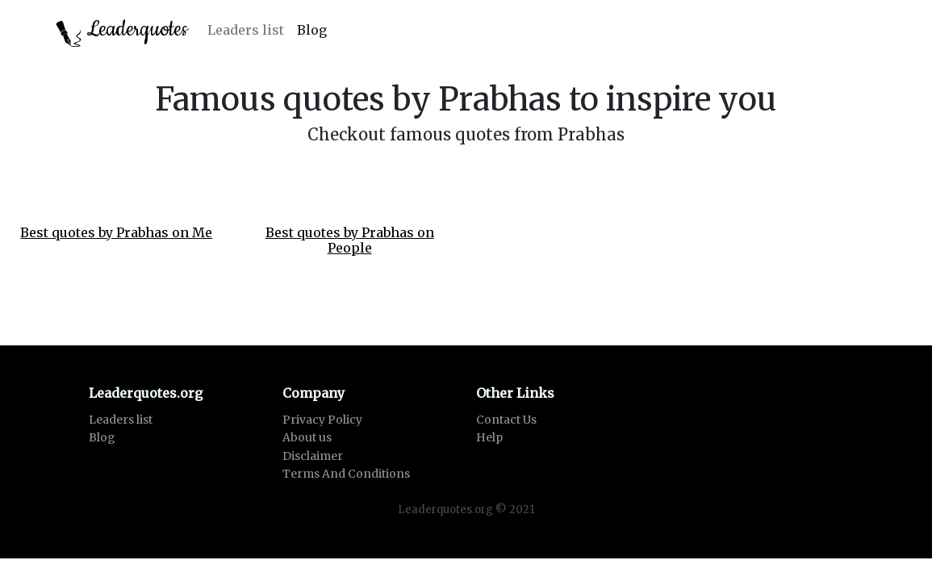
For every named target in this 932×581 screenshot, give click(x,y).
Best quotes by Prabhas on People (349, 240)
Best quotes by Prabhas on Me (116, 232)
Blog (312, 30)
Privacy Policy (322, 419)
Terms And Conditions (346, 473)
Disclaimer (312, 456)
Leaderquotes (122, 31)
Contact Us (506, 419)
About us (307, 437)
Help (489, 437)
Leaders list (245, 30)
